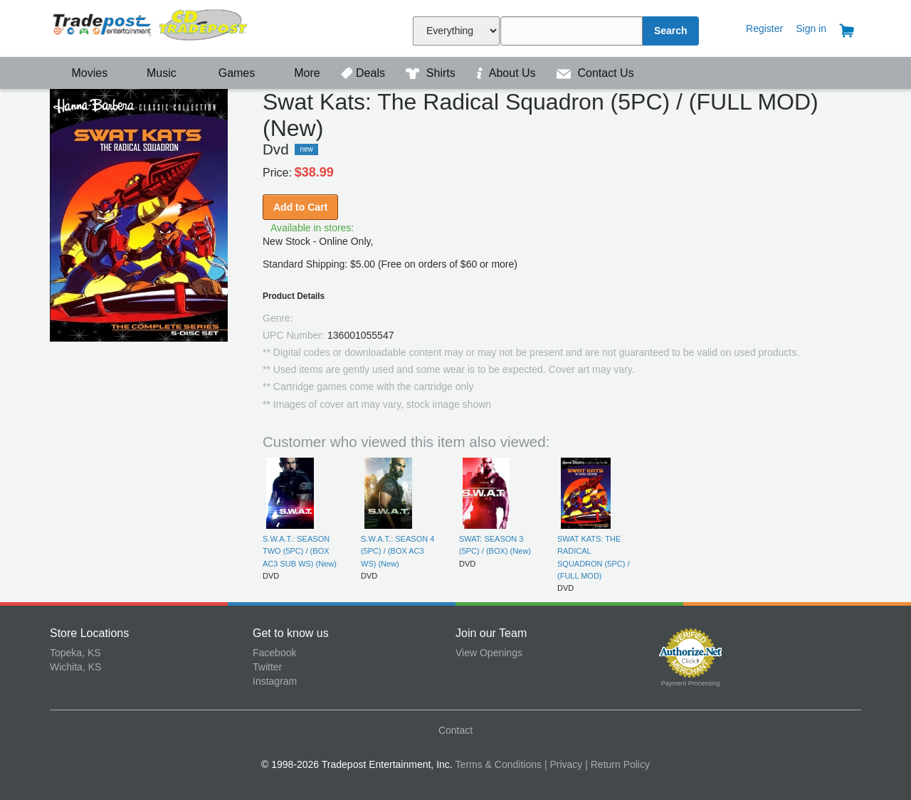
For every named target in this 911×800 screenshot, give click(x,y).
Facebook (274, 652)
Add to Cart (300, 207)
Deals (364, 73)
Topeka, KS (75, 652)
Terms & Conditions (499, 764)
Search (671, 30)
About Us (507, 73)
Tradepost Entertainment (151, 26)
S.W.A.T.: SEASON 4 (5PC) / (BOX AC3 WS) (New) (397, 551)
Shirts (432, 73)
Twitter (267, 667)
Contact (455, 730)
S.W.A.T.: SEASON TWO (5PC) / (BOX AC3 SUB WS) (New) (300, 551)
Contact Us (595, 73)
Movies (80, 73)
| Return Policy (617, 764)
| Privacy (563, 764)
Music (154, 73)
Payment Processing (690, 683)
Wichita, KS (75, 667)
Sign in (811, 28)
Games (227, 73)
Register (764, 28)
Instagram (275, 681)
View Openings (489, 652)
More (299, 73)
